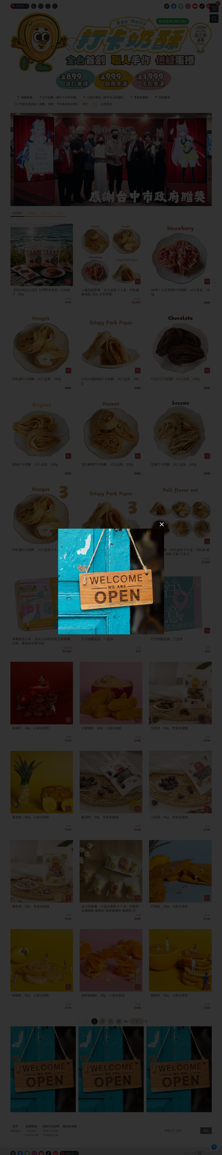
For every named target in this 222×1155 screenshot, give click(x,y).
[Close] (161, 524)
